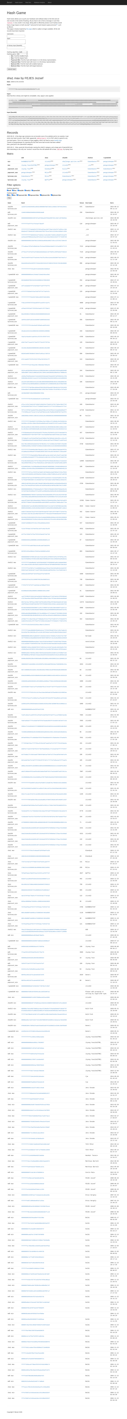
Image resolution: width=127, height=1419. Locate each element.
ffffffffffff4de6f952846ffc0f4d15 (32, 1099)
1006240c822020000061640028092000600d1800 (35, 856)
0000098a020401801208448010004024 (32, 958)
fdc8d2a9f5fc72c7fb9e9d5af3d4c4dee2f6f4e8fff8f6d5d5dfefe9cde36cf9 (44, 811)
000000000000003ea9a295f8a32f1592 (32, 709)
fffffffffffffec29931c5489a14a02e (32, 1037)
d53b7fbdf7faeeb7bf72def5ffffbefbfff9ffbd (35, 342)
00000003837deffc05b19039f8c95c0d (32, 1263)
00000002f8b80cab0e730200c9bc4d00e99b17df (35, 1285)
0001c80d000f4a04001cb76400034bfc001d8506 (35, 912)
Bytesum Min (45, 195)
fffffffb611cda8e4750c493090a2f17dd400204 (35, 1347)
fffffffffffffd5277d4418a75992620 (32, 1071)
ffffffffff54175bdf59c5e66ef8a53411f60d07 (35, 1127)
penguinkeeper (108, 161)
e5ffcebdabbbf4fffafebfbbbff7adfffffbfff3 (35, 286)
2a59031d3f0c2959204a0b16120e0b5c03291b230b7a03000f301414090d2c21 (44, 703)
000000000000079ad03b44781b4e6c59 (32, 1082)
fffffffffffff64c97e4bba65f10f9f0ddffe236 (35, 850)
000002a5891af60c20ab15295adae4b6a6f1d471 (35, 1370)
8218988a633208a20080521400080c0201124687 (35, 591)
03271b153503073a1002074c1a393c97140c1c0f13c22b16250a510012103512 (44, 788)
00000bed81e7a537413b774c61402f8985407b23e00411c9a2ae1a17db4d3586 (44, 1020)
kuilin (64, 169)
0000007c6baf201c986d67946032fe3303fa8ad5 (35, 1325)
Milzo (47, 172)
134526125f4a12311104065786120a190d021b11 (35, 579)
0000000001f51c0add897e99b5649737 (32, 1229)
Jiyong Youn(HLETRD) (29, 165)
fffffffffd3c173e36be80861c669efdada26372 (35, 1161)
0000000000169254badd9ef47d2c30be (32, 1217)
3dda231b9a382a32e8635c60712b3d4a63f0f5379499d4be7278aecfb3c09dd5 (44, 828)
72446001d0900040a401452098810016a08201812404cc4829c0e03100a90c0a (44, 732)
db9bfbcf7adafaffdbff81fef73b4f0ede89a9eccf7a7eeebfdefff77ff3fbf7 (44, 749)
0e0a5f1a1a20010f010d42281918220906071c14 (35, 879)
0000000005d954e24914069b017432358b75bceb (35, 1206)
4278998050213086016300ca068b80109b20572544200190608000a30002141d (44, 822)
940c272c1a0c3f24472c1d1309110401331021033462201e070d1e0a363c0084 (44, 794)
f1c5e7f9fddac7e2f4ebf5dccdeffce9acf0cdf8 (35, 528)
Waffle (47, 180)
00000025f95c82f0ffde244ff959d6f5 (32, 1308)
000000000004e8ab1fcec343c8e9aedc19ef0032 (35, 1110)
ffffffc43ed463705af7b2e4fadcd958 (32, 1353)
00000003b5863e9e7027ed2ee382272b (32, 1296)
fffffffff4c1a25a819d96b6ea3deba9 (32, 1183)
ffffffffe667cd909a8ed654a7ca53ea (32, 1200)
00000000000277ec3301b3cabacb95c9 (32, 1133)
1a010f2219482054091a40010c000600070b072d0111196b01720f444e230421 (44, 207)
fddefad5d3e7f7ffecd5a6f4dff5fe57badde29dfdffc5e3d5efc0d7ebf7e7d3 (44, 720)
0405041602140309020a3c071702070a (32, 946)
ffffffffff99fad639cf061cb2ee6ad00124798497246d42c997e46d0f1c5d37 (44, 799)
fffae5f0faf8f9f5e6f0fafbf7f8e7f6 (32, 952)
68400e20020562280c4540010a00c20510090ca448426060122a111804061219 (44, 658)
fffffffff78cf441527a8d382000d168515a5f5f (35, 1223)
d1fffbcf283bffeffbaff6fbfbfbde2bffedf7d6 (35, 534)
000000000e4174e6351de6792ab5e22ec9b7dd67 (35, 1274)
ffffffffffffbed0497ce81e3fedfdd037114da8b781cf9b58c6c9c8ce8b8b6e (44, 783)
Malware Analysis (39, 2)
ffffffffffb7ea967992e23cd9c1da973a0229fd (35, 545)
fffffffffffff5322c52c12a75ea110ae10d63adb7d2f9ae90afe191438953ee (44, 692)
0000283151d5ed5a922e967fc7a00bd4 (32, 1381)
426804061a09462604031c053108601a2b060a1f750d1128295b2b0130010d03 (44, 681)
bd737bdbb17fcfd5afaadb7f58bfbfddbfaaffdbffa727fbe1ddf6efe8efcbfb (44, 754)
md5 (9, 190)
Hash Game (19, 2)
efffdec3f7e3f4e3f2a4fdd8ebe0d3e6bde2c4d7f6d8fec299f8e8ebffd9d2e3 (44, 252)
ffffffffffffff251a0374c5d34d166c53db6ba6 (35, 269)
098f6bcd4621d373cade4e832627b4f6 (32, 975)
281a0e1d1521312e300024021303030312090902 (35, 331)
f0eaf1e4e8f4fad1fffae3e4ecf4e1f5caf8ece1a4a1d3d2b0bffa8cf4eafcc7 (44, 257)
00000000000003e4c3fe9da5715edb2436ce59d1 (35, 274)
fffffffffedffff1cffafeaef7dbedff (32, 223)
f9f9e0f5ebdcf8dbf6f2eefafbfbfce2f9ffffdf (35, 873)
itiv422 (48, 161)
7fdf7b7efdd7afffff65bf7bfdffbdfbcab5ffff (35, 862)
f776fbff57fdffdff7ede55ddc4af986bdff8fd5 (35, 585)
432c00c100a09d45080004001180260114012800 (35, 348)
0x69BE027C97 (26, 161)
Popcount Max (34, 195)
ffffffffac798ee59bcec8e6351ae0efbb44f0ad (35, 1246)
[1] (29, 24)
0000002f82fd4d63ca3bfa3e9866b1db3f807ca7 (35, 1291)
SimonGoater (92, 161)
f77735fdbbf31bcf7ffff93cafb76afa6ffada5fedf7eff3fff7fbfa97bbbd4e (44, 743)
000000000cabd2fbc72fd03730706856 (32, 1234)
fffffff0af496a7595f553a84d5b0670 (32, 1330)
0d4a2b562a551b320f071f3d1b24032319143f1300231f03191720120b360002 (44, 263)
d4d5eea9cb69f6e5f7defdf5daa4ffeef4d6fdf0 (35, 574)
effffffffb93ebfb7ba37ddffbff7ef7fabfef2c (35, 291)
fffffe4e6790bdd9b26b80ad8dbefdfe (32, 1375)
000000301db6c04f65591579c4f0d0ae (32, 1313)
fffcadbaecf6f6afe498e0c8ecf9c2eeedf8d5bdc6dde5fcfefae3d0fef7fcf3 (44, 246)
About (49, 2)
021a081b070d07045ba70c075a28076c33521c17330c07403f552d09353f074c (44, 805)
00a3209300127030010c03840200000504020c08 (35, 314)
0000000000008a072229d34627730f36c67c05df (35, 986)
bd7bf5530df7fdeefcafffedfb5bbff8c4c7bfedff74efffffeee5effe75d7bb (44, 687)
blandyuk (48, 169)
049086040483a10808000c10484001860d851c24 (35, 540)
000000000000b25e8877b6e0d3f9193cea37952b (35, 1104)
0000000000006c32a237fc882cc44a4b (32, 1087)
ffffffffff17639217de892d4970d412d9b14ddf (35, 1144)
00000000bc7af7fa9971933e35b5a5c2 (32, 1257)
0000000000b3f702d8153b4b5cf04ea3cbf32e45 (35, 1121)
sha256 (21, 190)
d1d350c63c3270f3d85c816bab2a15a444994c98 (35, 1031)
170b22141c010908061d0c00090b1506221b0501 (35, 867)
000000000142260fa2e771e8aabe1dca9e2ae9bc (35, 1195)
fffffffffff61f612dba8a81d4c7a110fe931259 (35, 399)
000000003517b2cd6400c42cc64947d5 (32, 1251)
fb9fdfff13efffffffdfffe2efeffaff (32, 963)
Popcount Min (22, 195)
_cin (89, 165)
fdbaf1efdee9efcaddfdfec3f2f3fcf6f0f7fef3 (35, 336)
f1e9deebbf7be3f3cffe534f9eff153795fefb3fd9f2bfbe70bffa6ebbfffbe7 (44, 816)
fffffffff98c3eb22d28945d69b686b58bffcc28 (35, 1212)
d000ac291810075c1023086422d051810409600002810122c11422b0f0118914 (44, 766)
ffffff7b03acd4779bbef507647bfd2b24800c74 (35, 1364)
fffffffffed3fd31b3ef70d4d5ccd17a (32, 1167)
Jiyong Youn (25, 169)
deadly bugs (58, 140)
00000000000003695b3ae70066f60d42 (32, 1065)
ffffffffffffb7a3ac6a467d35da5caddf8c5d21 (35, 325)
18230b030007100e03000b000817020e (32, 393)
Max (14, 195)
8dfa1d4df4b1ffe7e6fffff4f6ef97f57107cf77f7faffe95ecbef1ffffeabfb (44, 760)
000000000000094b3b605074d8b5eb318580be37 (35, 941)
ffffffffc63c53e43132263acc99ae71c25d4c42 (35, 624)
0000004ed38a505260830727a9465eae (32, 1319)
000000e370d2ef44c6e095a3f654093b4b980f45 (35, 1342)
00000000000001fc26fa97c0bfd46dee (32, 1048)
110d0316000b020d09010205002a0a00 (32, 212)
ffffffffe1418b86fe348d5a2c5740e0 (32, 1268)
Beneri (9, 2)
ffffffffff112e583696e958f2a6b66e (32, 1155)
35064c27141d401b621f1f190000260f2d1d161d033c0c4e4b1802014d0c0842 (44, 726)
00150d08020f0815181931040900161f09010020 (35, 280)
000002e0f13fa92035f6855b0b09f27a (32, 1359)
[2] (57, 24)
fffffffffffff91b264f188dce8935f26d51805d (35, 297)
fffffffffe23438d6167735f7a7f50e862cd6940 (35, 1150)
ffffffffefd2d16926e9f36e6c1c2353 (32, 1189)
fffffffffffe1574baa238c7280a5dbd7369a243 (35, 365)
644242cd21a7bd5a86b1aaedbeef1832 (32, 969)
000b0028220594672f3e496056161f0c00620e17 (35, 890)
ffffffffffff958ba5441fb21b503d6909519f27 (35, 1093)
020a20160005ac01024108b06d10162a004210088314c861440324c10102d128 (44, 675)
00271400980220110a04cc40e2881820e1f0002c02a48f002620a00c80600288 (44, 670)
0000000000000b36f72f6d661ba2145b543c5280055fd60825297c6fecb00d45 (44, 1003)
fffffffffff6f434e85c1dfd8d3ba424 (32, 1138)
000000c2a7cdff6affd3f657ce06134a (32, 1336)
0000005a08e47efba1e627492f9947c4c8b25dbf (35, 1302)
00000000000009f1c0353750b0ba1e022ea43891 (35, 997)
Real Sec (28, 2)
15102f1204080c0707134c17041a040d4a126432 (35, 523)
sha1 (15, 190)
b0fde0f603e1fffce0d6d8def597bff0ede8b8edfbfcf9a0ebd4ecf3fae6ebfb (44, 737)
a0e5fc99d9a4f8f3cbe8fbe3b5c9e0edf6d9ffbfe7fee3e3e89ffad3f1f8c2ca (44, 771)
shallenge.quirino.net (71, 161)
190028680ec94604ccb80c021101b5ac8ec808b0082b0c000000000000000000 (44, 415)
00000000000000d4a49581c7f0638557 (32, 1042)
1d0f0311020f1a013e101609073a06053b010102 (35, 319)
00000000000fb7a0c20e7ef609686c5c (32, 1172)
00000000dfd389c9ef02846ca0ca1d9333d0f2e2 (35, 991)
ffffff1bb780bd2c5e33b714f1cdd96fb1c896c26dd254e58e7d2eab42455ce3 (44, 1014)
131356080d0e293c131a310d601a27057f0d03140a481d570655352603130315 (44, 777)
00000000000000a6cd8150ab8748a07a (32, 935)
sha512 (28, 190)
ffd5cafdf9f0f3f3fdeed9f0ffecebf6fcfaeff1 (35, 303)
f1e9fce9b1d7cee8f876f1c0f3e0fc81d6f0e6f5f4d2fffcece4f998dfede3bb (44, 715)
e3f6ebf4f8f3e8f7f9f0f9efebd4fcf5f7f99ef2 (35, 308)
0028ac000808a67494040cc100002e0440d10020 (35, 901)
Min (9, 195)
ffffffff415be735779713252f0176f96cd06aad (35, 1279)
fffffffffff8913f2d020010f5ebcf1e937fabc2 (35, 1116)
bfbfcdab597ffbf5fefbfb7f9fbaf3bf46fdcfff (35, 359)
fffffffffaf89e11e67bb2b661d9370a (32, 1178)
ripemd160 (36, 190)
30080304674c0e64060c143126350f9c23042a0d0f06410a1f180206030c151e (44, 664)
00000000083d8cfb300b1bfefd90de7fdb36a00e (35, 1240)
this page (29, 29)
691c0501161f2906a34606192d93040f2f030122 (35, 884)
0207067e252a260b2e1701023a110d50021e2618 (35, 551)
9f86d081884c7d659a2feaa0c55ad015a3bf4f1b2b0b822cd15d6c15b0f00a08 (44, 1025)
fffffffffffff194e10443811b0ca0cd (32, 1076)
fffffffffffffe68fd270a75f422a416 (32, 1054)
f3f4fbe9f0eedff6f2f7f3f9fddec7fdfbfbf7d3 (35, 907)
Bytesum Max (56, 195)
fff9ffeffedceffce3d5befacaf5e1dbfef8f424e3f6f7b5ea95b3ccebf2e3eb (44, 698)
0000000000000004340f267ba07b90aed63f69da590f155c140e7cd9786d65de (44, 218)
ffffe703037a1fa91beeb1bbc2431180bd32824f (35, 1392)
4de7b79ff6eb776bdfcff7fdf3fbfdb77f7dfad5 (35, 895)
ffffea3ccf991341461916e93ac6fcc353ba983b (35, 1387)
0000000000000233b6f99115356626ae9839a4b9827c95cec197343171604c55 (44, 240)
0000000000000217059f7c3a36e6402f (32, 1059)
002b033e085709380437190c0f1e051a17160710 (35, 353)
